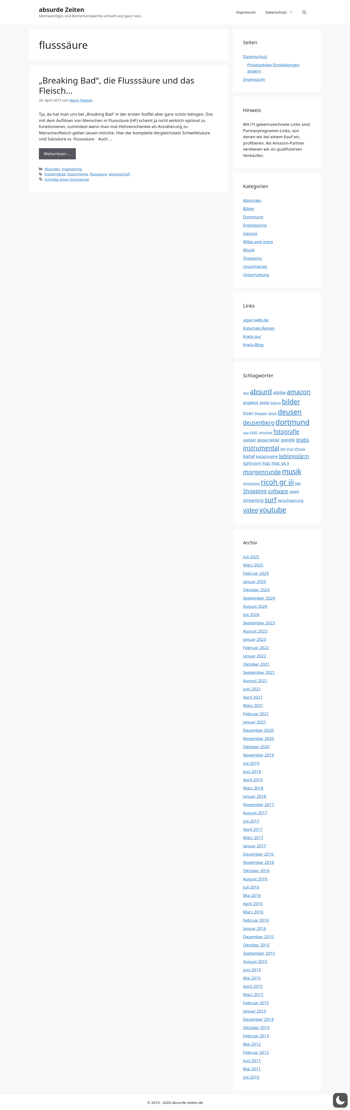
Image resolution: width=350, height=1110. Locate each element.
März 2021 (253, 705)
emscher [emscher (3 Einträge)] (265, 432)
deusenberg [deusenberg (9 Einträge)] (258, 422)
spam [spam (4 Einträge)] (294, 491)
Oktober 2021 (256, 664)
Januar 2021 (254, 722)
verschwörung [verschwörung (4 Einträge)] (290, 500)
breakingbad (54, 174)
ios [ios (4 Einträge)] (282, 448)
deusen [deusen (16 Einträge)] (289, 411)
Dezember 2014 (258, 1019)
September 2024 (259, 598)
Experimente (77, 174)
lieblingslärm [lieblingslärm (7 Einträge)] (294, 456)
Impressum (246, 12)
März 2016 (253, 912)
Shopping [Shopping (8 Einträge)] (255, 490)
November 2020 (258, 738)
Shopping (252, 258)
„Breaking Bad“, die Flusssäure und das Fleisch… (116, 85)
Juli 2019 (251, 763)
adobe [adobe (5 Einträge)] (279, 392)
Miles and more (258, 241)
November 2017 (258, 804)
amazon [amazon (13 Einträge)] (299, 391)
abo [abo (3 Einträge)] (246, 393)
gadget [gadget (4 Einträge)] (249, 440)
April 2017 (252, 829)
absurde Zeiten (61, 9)
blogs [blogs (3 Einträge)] (272, 413)
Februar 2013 (256, 1036)
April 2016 (252, 903)
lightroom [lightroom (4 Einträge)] (252, 463)
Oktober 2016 (256, 870)
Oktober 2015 (256, 945)
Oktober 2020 (256, 746)
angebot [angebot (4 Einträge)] (250, 402)
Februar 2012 (256, 1052)
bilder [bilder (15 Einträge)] (291, 401)
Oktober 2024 (256, 590)
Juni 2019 (252, 771)
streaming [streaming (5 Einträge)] (253, 500)
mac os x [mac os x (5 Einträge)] (280, 463)
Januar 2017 (254, 846)
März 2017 (253, 837)
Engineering (72, 169)
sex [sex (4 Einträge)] (298, 483)
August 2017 (255, 813)
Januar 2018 (254, 796)
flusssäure (98, 174)
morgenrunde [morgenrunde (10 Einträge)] (262, 472)
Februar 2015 (256, 1003)
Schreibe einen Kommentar (66, 179)
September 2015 (259, 953)
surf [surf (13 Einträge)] (271, 499)
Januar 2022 (254, 656)
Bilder (248, 208)
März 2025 (253, 565)
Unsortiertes (255, 266)
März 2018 (253, 788)
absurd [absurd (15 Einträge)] (261, 391)
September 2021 (259, 672)
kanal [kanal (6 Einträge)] (249, 456)
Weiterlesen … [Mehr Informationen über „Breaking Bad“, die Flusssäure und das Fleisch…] (57, 153)
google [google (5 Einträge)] (288, 440)
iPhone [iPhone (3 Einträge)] (299, 449)
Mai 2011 (252, 1069)
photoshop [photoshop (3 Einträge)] (251, 483)
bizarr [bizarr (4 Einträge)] (248, 413)
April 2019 (252, 780)
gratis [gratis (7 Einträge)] (302, 439)
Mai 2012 (252, 1044)
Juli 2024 (251, 614)
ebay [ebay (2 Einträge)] (246, 432)
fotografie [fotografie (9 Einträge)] (286, 431)
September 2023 (259, 623)
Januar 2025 (254, 581)
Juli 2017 (251, 821)
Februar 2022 (256, 647)
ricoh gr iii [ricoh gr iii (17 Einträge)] (277, 482)
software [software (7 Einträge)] (278, 491)
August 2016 (255, 879)
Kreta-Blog (253, 344)
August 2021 (255, 680)
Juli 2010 (251, 1077)
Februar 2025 (256, 573)
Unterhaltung (256, 274)
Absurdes (52, 169)
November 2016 (258, 862)
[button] (304, 12)
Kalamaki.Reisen (259, 328)
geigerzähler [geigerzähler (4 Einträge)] (268, 440)
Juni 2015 (252, 969)
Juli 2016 (251, 887)
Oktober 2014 (256, 1027)
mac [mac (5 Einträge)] (266, 463)
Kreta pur (252, 336)
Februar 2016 (256, 920)
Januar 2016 (254, 928)
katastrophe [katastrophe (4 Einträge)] (267, 456)
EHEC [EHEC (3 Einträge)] (254, 432)
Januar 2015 (254, 1011)
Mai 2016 (252, 895)
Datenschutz (281, 12)
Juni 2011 (252, 1060)
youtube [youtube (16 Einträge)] (272, 509)
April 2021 (252, 697)
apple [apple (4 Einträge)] (264, 402)
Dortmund (253, 217)
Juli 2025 (251, 556)
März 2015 (253, 994)
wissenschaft (119, 174)
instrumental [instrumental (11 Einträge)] (261, 448)
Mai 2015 (252, 978)
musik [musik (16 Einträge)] (291, 471)
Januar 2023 (254, 639)
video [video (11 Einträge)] (250, 510)
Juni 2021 (252, 689)
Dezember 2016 (258, 854)
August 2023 (255, 631)
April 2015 (252, 986)
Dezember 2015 (258, 936)
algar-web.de (255, 320)
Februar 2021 (256, 713)
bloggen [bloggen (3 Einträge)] (261, 413)
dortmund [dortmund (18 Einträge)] (292, 422)
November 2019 (258, 755)
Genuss (250, 233)
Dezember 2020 (258, 730)
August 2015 (255, 961)
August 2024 (255, 606)
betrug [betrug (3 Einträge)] (275, 403)
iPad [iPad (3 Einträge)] (290, 449)
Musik (249, 250)
